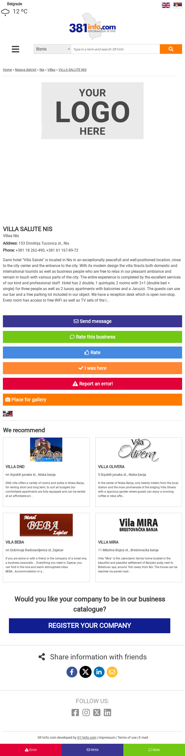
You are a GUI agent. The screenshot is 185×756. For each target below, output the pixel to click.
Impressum (107, 737)
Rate (154, 750)
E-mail (143, 737)
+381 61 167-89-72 (62, 250)
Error (31, 750)
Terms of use (127, 737)
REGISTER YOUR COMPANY (89, 626)
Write (93, 750)
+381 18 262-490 (30, 250)
